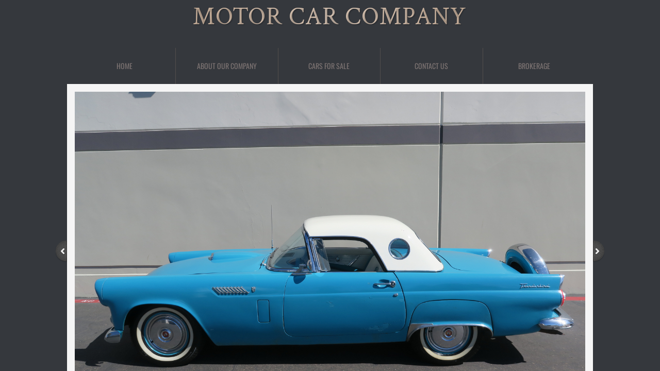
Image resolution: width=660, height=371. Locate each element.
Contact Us (431, 65)
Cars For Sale (329, 65)
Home (125, 65)
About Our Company (227, 65)
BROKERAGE (534, 65)
